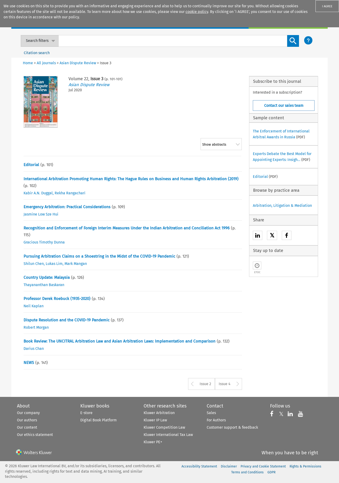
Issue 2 (205, 384)
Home (28, 63)
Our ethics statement (35, 434)
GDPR (271, 472)
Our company (28, 413)
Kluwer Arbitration (159, 413)
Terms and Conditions (247, 472)
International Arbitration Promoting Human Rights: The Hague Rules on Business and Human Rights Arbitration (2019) (131, 178)
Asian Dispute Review (89, 84)
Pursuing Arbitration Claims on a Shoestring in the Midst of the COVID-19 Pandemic (99, 256)
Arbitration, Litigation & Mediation (282, 205)
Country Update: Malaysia (47, 277)
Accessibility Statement (199, 466)
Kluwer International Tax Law (168, 434)
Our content (27, 427)
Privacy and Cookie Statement (263, 466)
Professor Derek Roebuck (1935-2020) (57, 298)
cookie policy (197, 11)
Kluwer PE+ (153, 442)
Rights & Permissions (305, 466)
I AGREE (327, 6)
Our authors (27, 420)
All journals (46, 63)
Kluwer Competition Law (164, 427)
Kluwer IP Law (155, 420)
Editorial (31, 164)
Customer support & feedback (232, 427)
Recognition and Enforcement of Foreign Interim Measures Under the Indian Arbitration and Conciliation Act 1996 (127, 228)
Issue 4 (224, 384)
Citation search (37, 53)
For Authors (216, 420)
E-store (86, 413)
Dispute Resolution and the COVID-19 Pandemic (66, 320)
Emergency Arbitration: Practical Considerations (67, 206)
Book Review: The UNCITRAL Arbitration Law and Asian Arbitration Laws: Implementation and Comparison (119, 341)
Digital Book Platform (98, 420)
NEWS (29, 362)
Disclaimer (229, 466)
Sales (211, 413)
